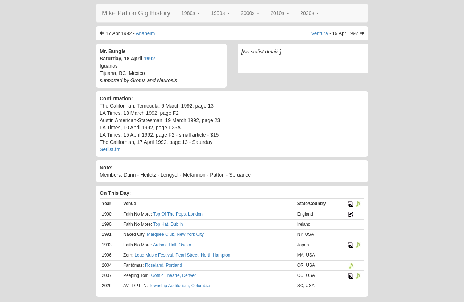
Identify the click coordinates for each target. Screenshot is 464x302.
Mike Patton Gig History (136, 13)
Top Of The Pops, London (178, 214)
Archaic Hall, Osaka (172, 244)
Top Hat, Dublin (168, 224)
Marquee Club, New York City (175, 234)
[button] (191, 13)
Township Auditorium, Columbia (179, 285)
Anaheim (145, 33)
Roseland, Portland (163, 265)
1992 (149, 58)
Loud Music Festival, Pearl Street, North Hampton (182, 255)
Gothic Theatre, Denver (173, 275)
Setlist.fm (110, 149)
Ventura (319, 33)
